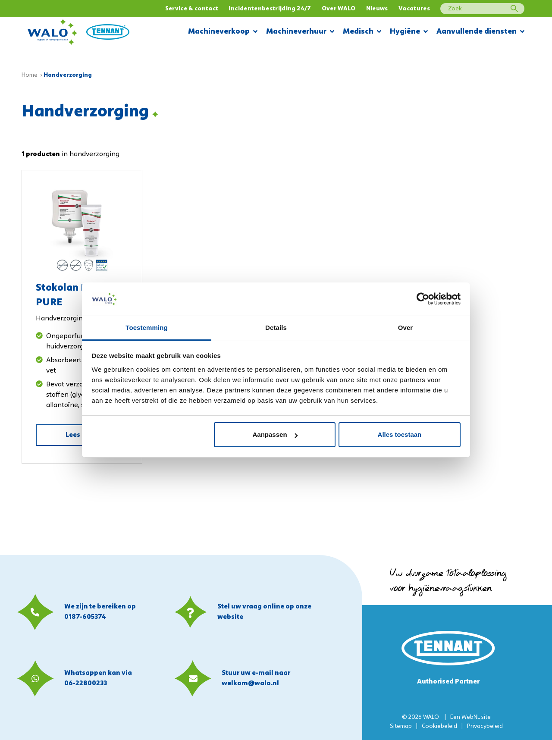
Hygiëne (409, 32)
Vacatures (414, 9)
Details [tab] (276, 327)
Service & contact (192, 9)
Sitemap (401, 726)
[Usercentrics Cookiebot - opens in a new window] (423, 298)
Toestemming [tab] (146, 327)
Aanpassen (275, 434)
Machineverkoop (222, 32)
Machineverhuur (300, 32)
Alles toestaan (400, 434)
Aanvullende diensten (480, 32)
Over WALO (339, 9)
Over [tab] (405, 327)
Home (30, 75)
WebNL (470, 717)
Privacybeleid (485, 726)
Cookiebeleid (439, 726)
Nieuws (377, 9)
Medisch (362, 32)
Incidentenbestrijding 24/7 (270, 9)
